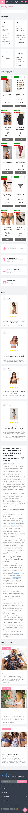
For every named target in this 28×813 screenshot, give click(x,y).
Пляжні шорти (20, 61)
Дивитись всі (6, 43)
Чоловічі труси (20, 30)
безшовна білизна (16, 582)
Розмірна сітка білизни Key (10, 754)
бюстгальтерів (17, 573)
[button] (11, 2)
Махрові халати (7, 602)
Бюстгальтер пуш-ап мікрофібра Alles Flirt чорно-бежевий (14, 392)
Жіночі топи (5, 26)
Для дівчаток (5, 56)
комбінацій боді (17, 577)
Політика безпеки (11, 784)
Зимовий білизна (20, 40)
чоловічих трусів (19, 522)
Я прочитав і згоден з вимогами (13, 784)
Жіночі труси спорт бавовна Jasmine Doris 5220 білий (14, 321)
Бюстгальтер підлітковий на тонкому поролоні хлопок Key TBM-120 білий (14, 355)
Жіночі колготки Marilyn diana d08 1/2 (20, 129)
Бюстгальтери (6, 33)
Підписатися (22, 781)
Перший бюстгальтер (8, 714)
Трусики (4, 35)
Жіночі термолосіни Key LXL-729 (20, 162)
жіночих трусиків (10, 523)
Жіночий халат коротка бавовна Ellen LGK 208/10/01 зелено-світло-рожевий (14, 427)
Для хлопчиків (6, 58)
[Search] (25, 11)
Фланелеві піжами (7, 673)
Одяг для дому (6, 41)
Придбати (7, 106)
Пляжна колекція (20, 37)
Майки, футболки (20, 35)
